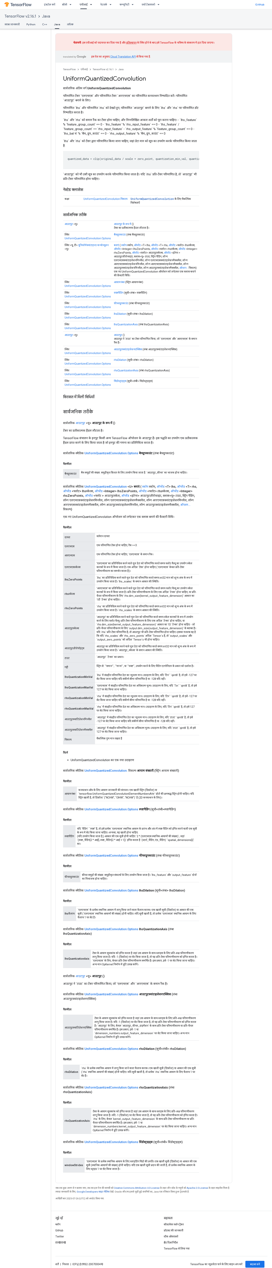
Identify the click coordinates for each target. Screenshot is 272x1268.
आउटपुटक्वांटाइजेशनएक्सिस (128, 349)
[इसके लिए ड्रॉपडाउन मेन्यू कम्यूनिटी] (133, 4)
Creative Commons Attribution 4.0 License (136, 1187)
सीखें (64, 4)
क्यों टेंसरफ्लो (148, 4)
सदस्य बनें (255, 1264)
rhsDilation (120, 359)
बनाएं (116, 245)
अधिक (70, 24)
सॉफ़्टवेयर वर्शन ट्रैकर (174, 1224)
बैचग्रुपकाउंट (120, 234)
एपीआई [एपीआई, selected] (84, 4)
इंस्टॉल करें (49, 4)
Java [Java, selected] (57, 24)
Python (30, 24)
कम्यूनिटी (124, 4)
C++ (44, 24)
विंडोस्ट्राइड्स (120, 381)
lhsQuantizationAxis (126, 324)
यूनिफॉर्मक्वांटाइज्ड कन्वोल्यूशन (93, 245)
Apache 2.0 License (197, 1187)
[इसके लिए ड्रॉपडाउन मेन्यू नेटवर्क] (111, 4)
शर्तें (57, 1264)
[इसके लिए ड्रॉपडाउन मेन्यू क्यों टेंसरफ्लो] (159, 4)
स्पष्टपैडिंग (118, 292)
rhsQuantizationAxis (126, 370)
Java (46, 16)
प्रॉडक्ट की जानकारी (173, 1230)
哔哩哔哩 (60, 1242)
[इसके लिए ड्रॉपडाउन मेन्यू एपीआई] (92, 4)
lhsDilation (120, 313)
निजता (65, 1264)
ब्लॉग (57, 1224)
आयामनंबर (119, 282)
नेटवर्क (103, 4)
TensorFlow (69, 69)
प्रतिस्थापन (131, 42)
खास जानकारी (12, 24)
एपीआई (84, 69)
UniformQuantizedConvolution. (106, 770)
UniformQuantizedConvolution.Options (88, 238)
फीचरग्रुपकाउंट (121, 303)
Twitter (59, 1236)
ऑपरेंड (137, 245)
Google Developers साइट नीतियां (93, 1191)
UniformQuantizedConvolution (152, 199)
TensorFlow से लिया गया (177, 1248)
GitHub (259, 4)
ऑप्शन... (183, 267)
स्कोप (124, 245)
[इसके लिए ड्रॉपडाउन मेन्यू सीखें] (71, 4)
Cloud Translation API (123, 56)
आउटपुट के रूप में (122, 224)
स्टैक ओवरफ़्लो (171, 1236)
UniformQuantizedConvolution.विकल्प (105, 198)
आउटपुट (69, 224)
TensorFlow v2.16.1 (20, 16)
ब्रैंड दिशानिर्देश (171, 1242)
